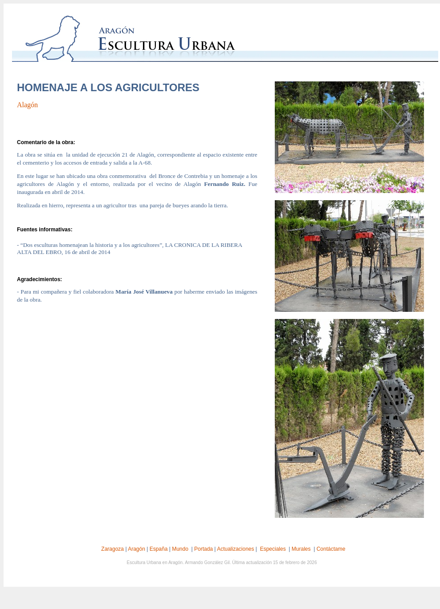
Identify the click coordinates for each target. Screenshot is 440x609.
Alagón (27, 105)
